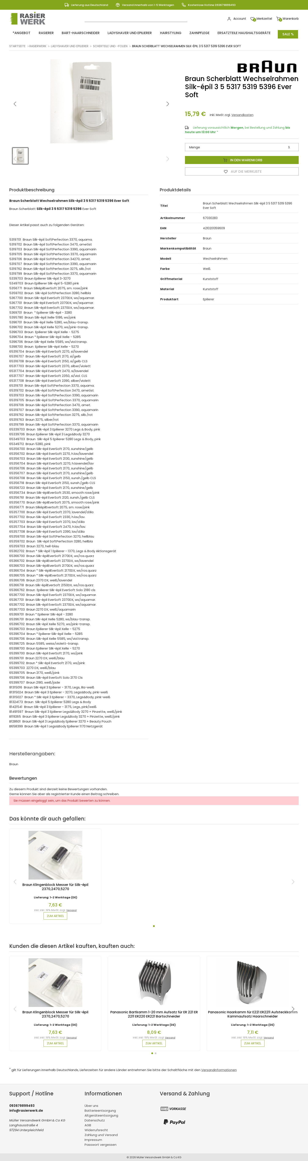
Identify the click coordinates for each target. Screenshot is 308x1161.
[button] (167, 101)
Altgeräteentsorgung (101, 1115)
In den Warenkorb (241, 157)
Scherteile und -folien (110, 43)
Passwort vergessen (100, 1144)
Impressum (93, 1139)
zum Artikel (55, 914)
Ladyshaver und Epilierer (115, 32)
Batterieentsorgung (100, 1110)
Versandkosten (242, 112)
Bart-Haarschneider (70, 32)
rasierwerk (37, 43)
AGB (88, 1124)
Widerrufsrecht (96, 1129)
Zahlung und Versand (101, 1134)
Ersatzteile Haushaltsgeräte (218, 32)
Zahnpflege (177, 32)
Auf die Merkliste (242, 168)
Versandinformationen (219, 1069)
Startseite (17, 43)
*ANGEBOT (19, 32)
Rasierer (39, 32)
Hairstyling (152, 32)
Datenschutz (95, 1120)
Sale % (288, 32)
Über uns (91, 1105)
